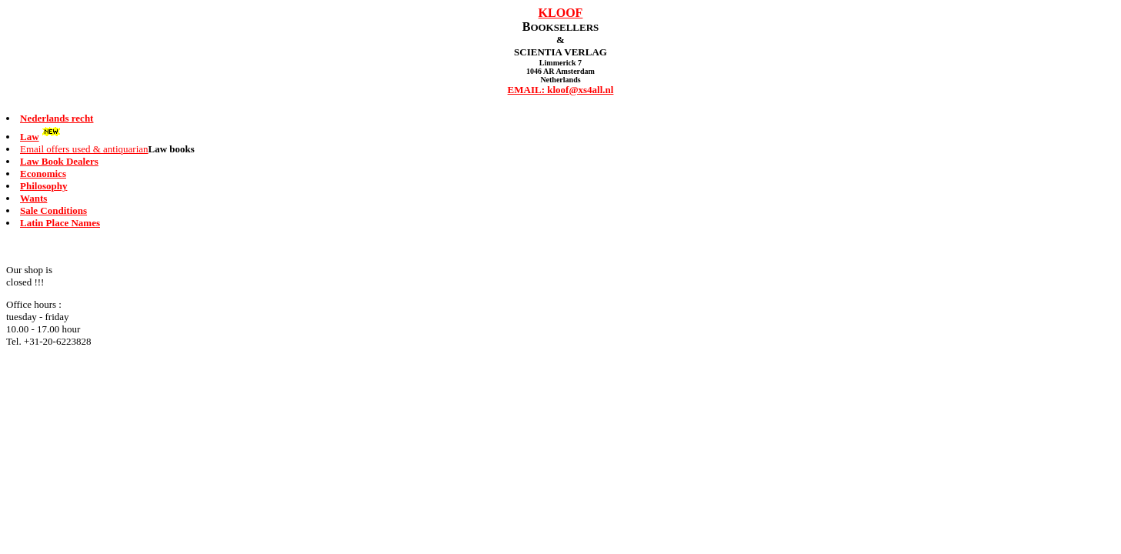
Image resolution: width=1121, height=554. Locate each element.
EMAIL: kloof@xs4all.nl (561, 89)
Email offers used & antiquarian (84, 149)
